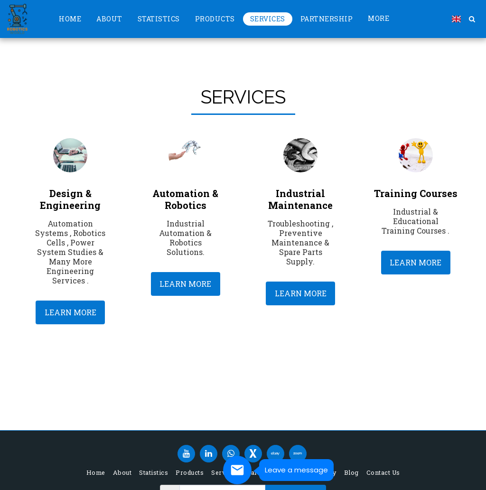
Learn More (70, 312)
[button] (471, 19)
